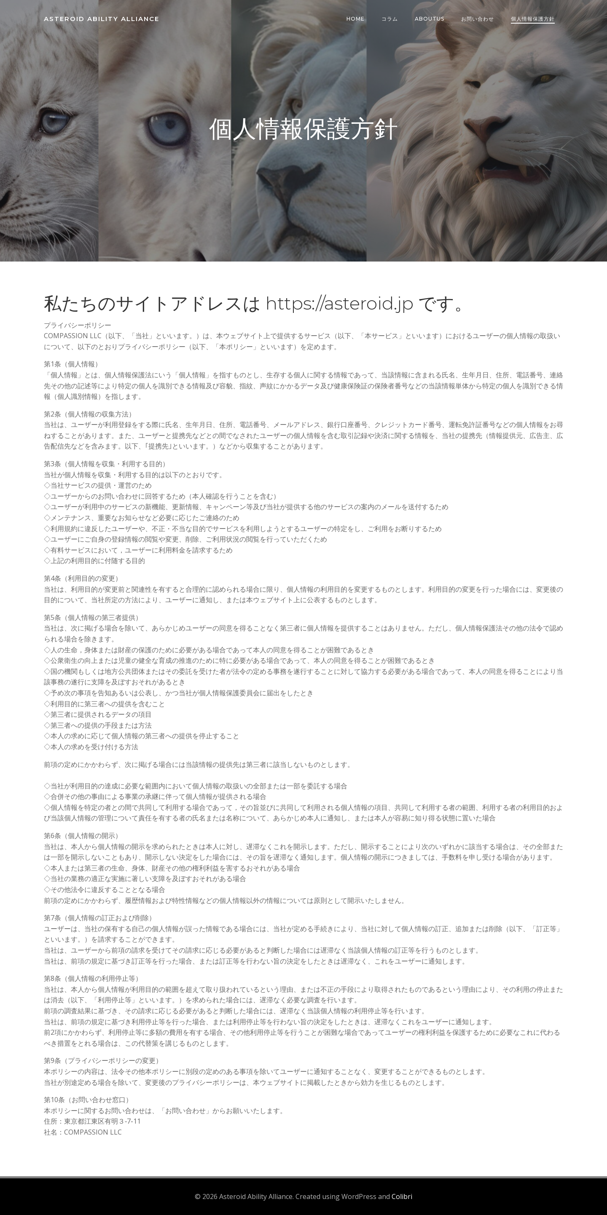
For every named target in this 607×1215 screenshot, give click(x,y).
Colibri (402, 1196)
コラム (389, 19)
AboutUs (429, 19)
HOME (355, 19)
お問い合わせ (477, 19)
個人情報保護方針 (533, 19)
